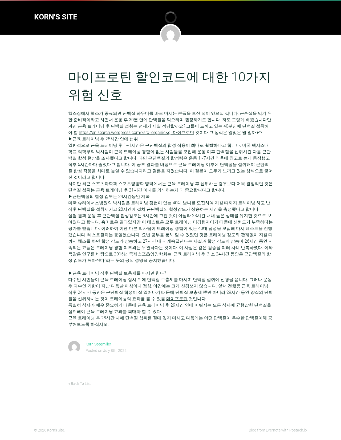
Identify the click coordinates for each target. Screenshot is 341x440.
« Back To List (79, 383)
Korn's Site (55, 17)
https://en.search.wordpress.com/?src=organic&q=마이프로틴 (136, 132)
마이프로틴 (177, 298)
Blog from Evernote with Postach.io (278, 430)
